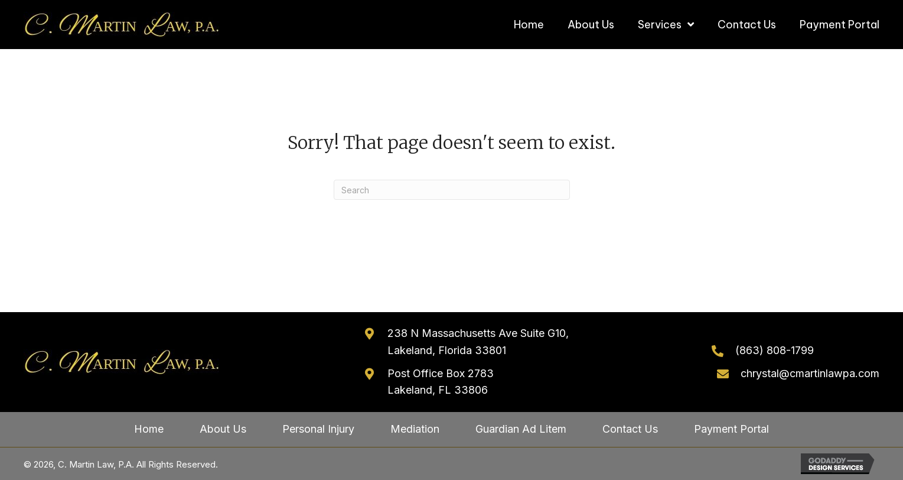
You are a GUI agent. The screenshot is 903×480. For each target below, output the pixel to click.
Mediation (414, 429)
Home (149, 429)
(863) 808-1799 (774, 350)
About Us (223, 429)
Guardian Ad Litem (520, 429)
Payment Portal (731, 429)
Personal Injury (318, 429)
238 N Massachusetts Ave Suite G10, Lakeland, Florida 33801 (478, 341)
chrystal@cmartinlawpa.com (810, 373)
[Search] (452, 190)
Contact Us (630, 429)
